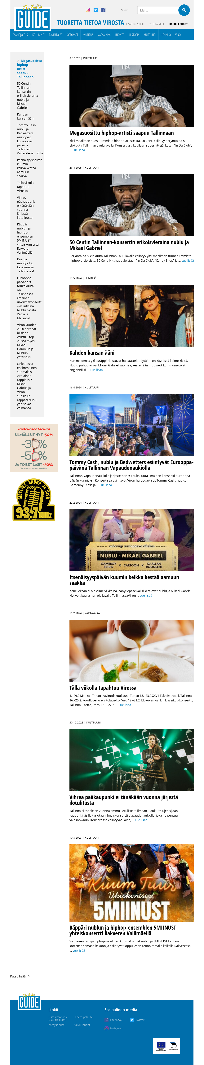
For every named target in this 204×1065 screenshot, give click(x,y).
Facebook (116, 1020)
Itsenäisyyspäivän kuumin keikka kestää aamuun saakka (29, 168)
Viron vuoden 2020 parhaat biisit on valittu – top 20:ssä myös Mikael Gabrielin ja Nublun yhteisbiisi (27, 341)
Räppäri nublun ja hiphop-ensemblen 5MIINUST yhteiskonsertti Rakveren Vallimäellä (28, 238)
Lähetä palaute (83, 1017)
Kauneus (88, 34)
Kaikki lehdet (178, 24)
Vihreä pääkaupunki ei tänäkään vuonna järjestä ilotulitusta (26, 207)
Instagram (116, 1028)
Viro (178, 34)
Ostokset (72, 34)
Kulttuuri (150, 34)
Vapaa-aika (104, 34)
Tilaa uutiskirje (134, 24)
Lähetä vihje (157, 24)
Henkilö (166, 34)
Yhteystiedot (56, 1025)
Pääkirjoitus (20, 34)
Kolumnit (38, 34)
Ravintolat (55, 34)
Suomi (125, 10)
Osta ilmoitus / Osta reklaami (57, 1018)
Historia (134, 34)
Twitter (139, 1020)
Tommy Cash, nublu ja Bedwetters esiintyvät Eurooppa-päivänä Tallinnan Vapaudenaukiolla (30, 139)
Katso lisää (18, 976)
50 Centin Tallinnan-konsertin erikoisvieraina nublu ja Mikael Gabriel (27, 95)
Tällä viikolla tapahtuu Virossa (25, 187)
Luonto (119, 34)
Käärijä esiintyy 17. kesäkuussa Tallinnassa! (25, 265)
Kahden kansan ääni (25, 116)
